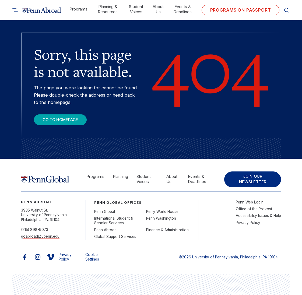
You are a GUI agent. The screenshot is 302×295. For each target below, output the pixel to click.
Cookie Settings (92, 257)
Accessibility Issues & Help (258, 215)
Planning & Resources (108, 9)
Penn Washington (161, 218)
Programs (78, 9)
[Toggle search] (15, 10)
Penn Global (104, 211)
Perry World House (162, 211)
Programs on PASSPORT (240, 10)
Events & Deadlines (182, 9)
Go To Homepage (60, 119)
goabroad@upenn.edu (40, 236)
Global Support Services (115, 236)
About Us (158, 9)
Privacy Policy (248, 222)
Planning (120, 176)
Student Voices (136, 9)
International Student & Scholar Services (113, 220)
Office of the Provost (254, 209)
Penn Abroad (105, 230)
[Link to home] (41, 10)
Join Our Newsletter (252, 179)
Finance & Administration (167, 230)
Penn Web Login (250, 202)
